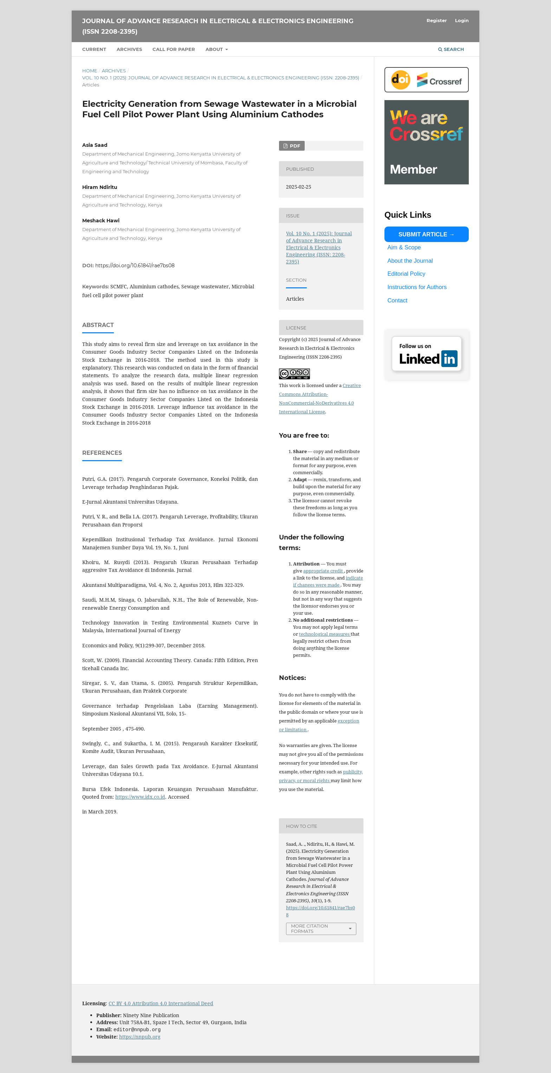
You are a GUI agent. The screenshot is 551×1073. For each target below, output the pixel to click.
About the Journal (410, 260)
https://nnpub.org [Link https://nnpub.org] (140, 1036)
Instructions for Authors (417, 287)
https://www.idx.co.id (140, 796)
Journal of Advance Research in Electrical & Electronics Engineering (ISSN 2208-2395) (218, 26)
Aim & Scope (404, 247)
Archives (129, 49)
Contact (397, 300)
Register (437, 20)
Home (89, 70)
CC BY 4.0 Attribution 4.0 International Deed (161, 1003)
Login (462, 20)
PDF (294, 146)
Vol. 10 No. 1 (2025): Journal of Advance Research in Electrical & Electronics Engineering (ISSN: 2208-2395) (220, 77)
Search (451, 49)
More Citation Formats (309, 928)
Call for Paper (174, 49)
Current (94, 49)
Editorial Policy (406, 273)
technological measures (325, 634)
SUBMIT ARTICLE (422, 234)
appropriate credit (323, 571)
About (215, 49)
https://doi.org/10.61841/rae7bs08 (135, 265)
